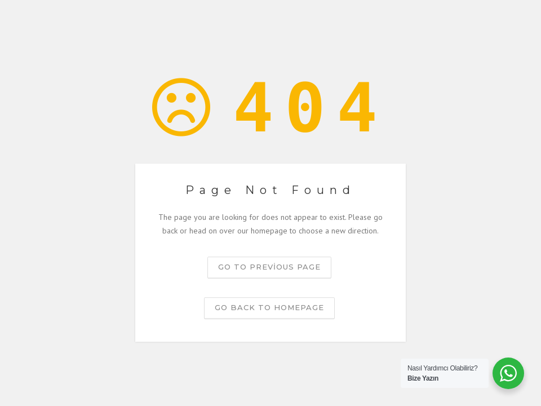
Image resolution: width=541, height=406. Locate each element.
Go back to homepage (269, 307)
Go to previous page (269, 266)
